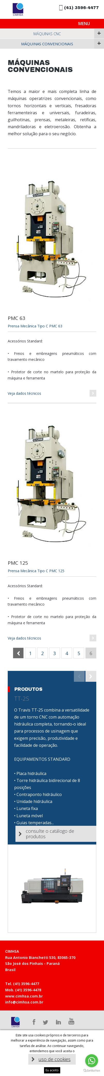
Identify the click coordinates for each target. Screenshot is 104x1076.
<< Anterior (23, 653)
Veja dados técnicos (24, 393)
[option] (52, 802)
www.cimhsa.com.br (24, 996)
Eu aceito (52, 1070)
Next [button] (90, 676)
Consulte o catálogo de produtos (50, 834)
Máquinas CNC (47, 33)
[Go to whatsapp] (91, 1060)
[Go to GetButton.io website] (91, 1070)
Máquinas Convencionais (47, 43)
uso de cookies (55, 1059)
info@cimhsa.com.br (24, 1002)
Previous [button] (79, 676)
